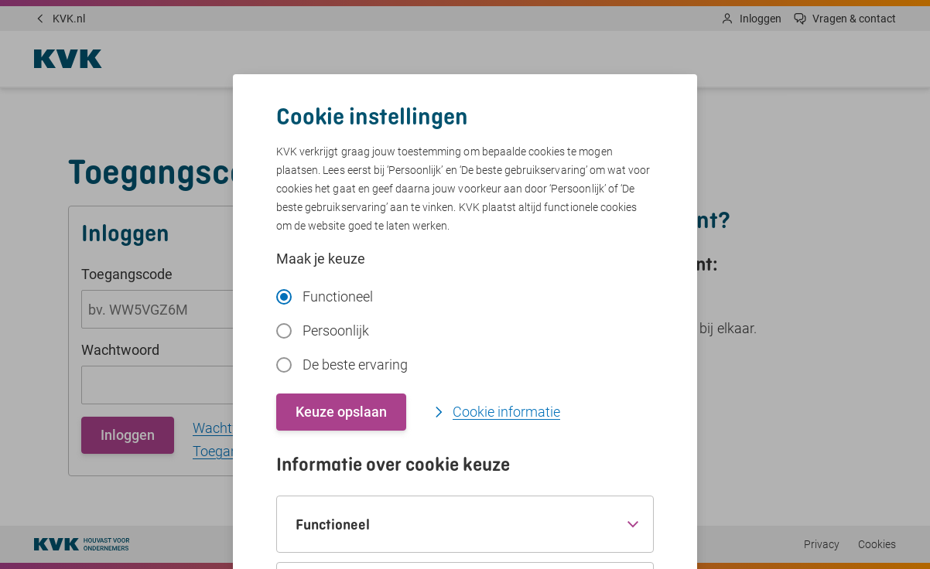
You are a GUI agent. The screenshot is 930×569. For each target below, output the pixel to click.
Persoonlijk (322, 330)
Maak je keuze (320, 258)
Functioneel (324, 296)
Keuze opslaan (341, 412)
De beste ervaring (342, 364)
